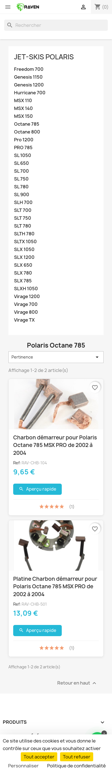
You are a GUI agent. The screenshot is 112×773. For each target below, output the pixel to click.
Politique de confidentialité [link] (76, 766)
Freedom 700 (29, 69)
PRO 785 (23, 148)
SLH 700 (23, 202)
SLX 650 (23, 265)
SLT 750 (22, 218)
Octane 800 (27, 132)
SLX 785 (23, 281)
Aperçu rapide (37, 489)
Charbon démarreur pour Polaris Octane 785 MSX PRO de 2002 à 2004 (55, 445)
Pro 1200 (23, 140)
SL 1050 (22, 155)
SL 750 (21, 179)
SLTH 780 (24, 234)
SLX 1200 (24, 257)
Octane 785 (26, 124)
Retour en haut (77, 683)
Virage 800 (26, 312)
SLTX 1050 (25, 242)
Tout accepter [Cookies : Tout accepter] (39, 757)
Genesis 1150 (28, 77)
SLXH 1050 (26, 289)
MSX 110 (23, 101)
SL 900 (21, 195)
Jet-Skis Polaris (44, 57)
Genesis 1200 (29, 85)
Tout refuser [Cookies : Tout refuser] (76, 757)
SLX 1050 (24, 249)
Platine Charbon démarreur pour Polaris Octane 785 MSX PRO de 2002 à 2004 (55, 586)
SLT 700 (22, 210)
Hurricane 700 (29, 93)
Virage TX (24, 320)
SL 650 (21, 163)
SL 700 (21, 171)
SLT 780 (22, 226)
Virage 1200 (27, 296)
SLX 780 (23, 273)
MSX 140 (23, 108)
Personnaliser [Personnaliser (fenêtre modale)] (23, 766)
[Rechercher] (56, 25)
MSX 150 (23, 116)
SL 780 (21, 187)
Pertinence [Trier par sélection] (56, 357)
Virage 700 (26, 304)
